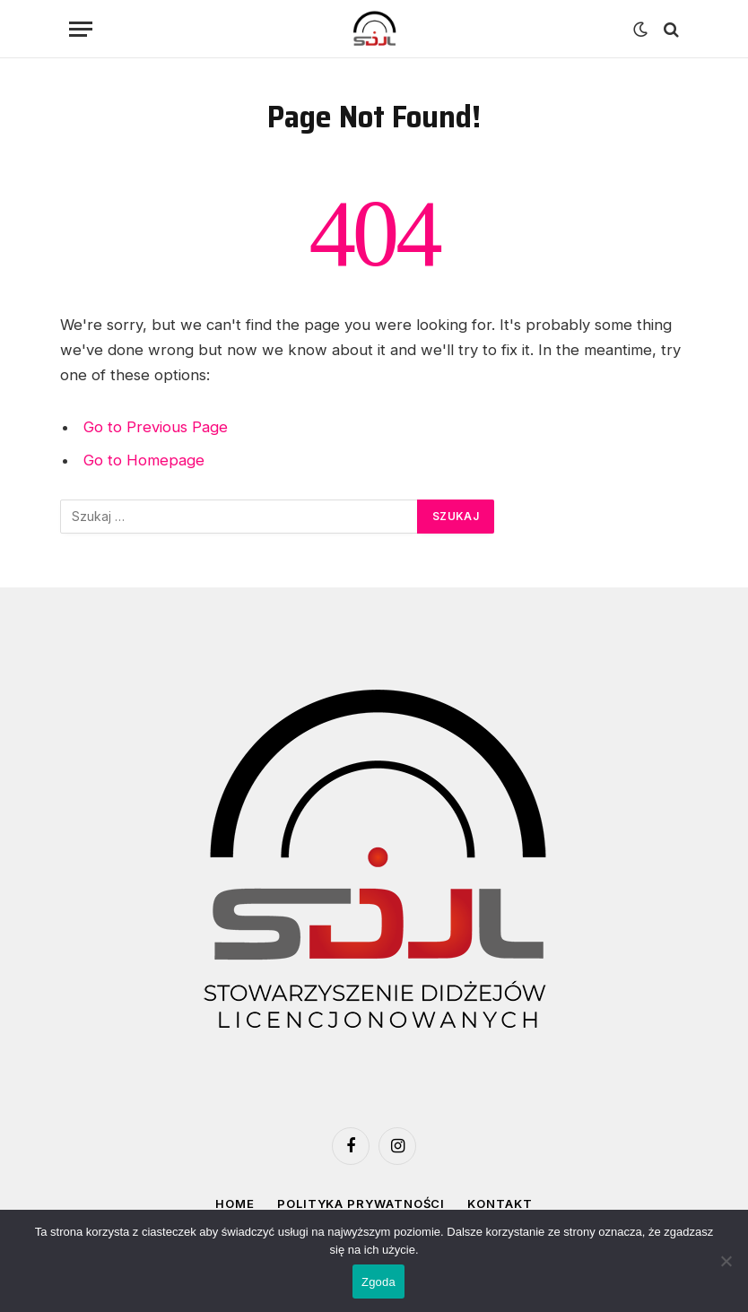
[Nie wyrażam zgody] (726, 1261)
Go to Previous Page (155, 427)
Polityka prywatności (361, 1203)
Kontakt (499, 1203)
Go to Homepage (143, 460)
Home (235, 1203)
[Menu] (80, 29)
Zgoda (378, 1282)
